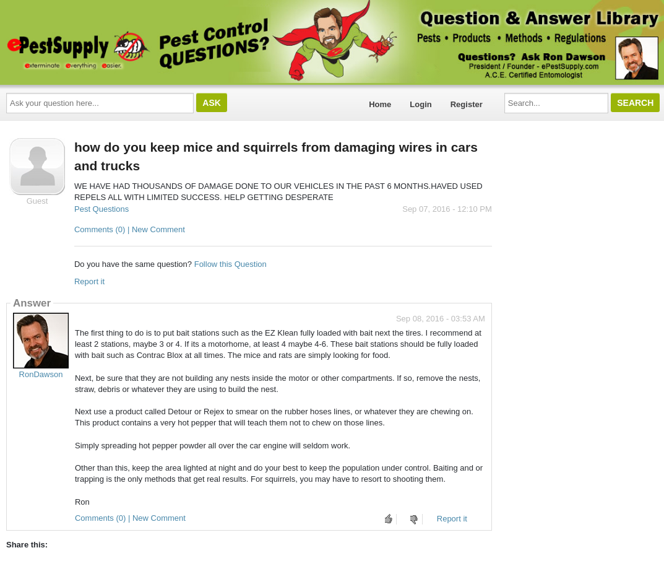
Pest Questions (101, 209)
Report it (89, 281)
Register (467, 104)
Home (380, 104)
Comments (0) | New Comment (129, 229)
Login (420, 104)
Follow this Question (230, 264)
